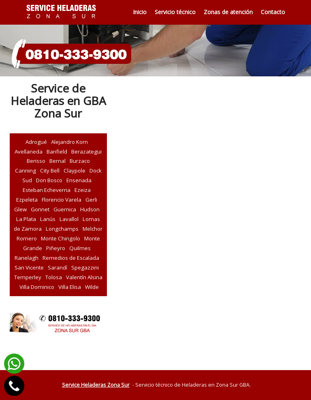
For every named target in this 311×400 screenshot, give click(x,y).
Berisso (36, 160)
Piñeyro (55, 248)
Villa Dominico (36, 287)
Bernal (57, 160)
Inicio (140, 12)
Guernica (64, 209)
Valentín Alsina (84, 277)
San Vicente (29, 267)
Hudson (90, 209)
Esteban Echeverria (46, 190)
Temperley (27, 277)
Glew (20, 209)
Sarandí (57, 267)
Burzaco (80, 160)
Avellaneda (29, 151)
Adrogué (36, 141)
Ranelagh (26, 257)
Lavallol (69, 219)
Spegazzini (85, 267)
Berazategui (86, 151)
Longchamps (62, 228)
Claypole (74, 170)
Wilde (92, 287)
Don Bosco (49, 180)
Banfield (57, 151)
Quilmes (80, 248)
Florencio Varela (61, 199)
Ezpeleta (27, 199)
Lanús (47, 219)
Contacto (273, 12)
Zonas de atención (228, 12)
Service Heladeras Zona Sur (96, 384)
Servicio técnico (175, 12)
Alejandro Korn (69, 141)
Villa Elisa (69, 287)
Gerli (91, 199)
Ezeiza (83, 190)
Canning (25, 170)
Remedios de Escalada (71, 257)
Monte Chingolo (60, 238)
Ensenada (79, 180)
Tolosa (53, 277)
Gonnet (40, 209)
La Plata (26, 219)
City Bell (50, 170)
